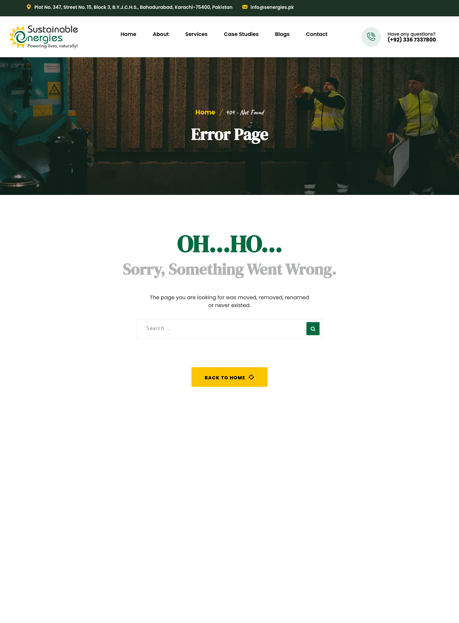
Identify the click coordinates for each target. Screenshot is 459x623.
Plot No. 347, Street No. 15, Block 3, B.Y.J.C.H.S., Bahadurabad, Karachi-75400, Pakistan (133, 7)
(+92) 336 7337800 (412, 40)
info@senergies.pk (272, 7)
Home (205, 112)
